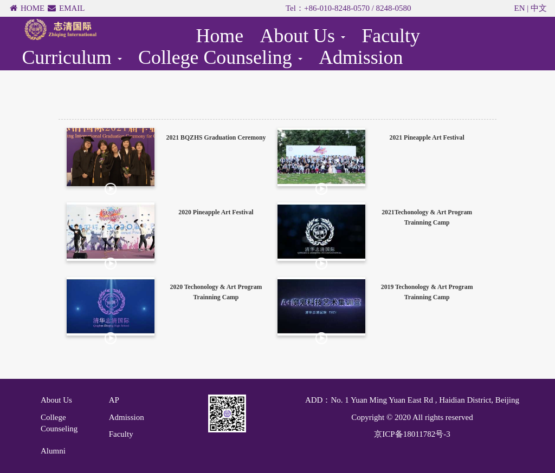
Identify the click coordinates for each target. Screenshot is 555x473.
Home (220, 36)
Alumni (53, 450)
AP (114, 400)
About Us (302, 36)
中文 (539, 8)
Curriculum (71, 57)
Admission (361, 57)
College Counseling (220, 57)
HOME (32, 8)
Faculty (391, 36)
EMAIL (72, 8)
